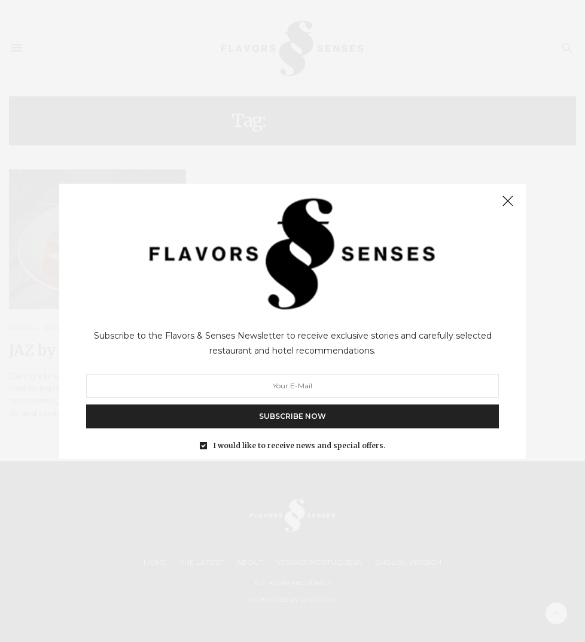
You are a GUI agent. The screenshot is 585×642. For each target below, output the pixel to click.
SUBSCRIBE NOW (292, 415)
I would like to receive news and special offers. (299, 445)
